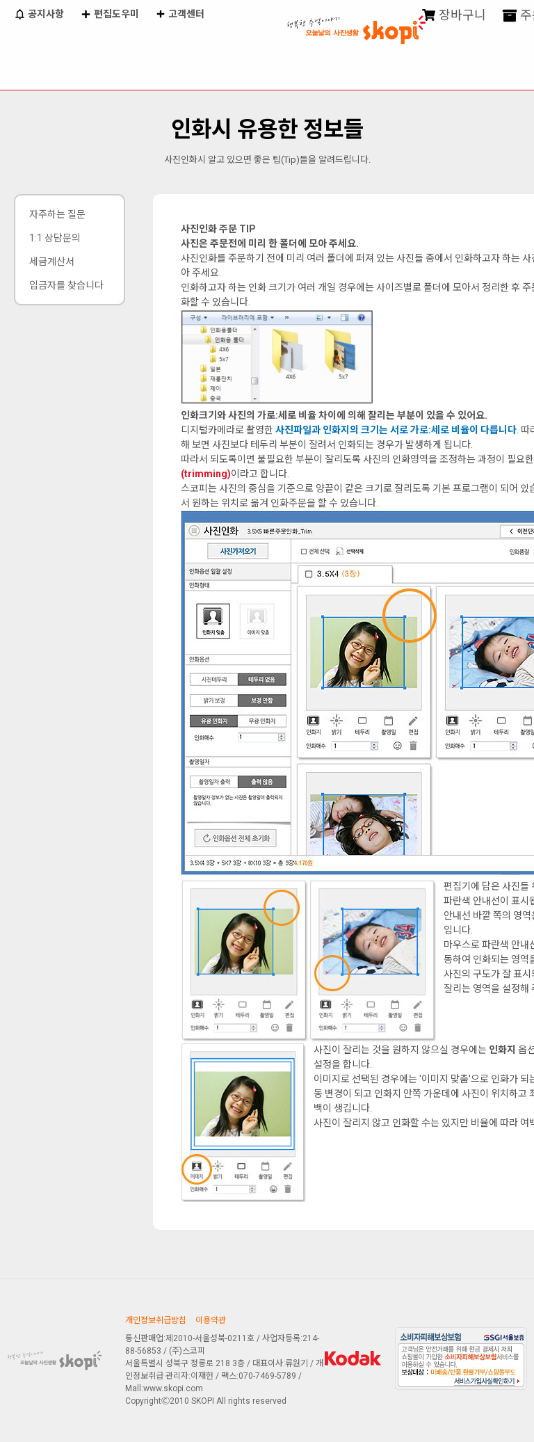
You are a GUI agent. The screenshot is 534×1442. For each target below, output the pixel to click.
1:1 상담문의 (55, 237)
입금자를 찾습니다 (66, 285)
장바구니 (454, 16)
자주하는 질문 (57, 214)
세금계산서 (51, 261)
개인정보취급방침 (155, 1320)
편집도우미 (109, 15)
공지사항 (39, 15)
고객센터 (180, 15)
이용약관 (210, 1320)
